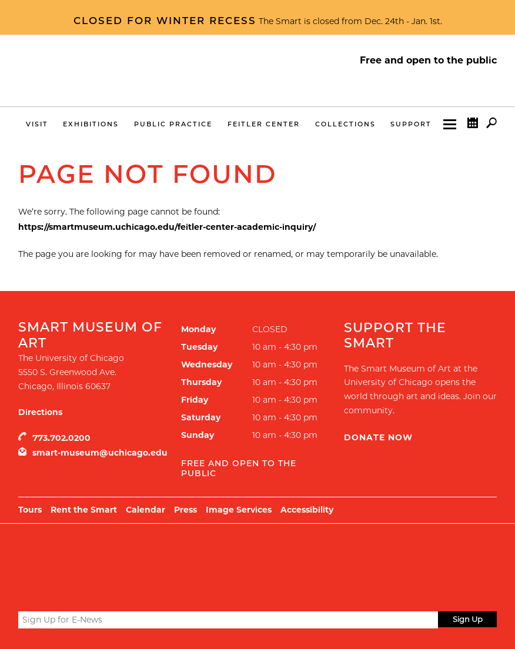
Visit (37, 124)
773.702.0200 (61, 438)
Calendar (472, 125)
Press (185, 509)
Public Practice (173, 124)
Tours (30, 509)
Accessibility (306, 509)
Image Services (239, 509)
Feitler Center (264, 124)
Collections (345, 124)
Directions (40, 412)
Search (491, 125)
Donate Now (378, 437)
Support (411, 124)
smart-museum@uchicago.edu (100, 452)
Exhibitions (91, 124)
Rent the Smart (84, 509)
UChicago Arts (131, 553)
